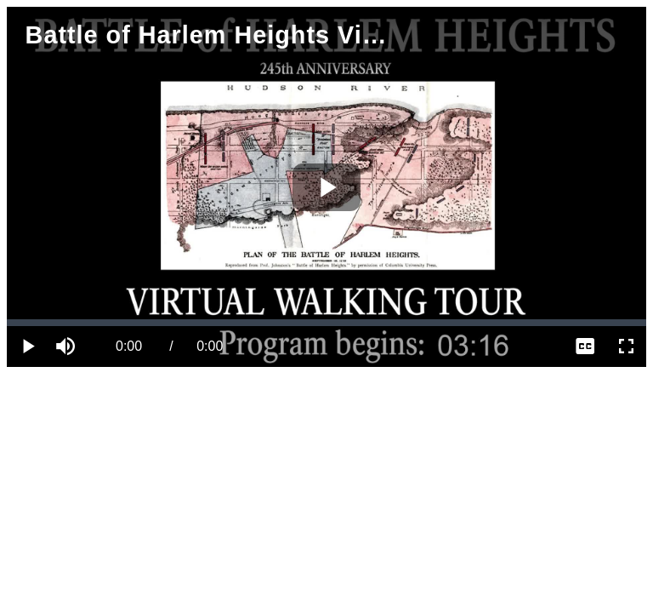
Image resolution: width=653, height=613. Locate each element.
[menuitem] (585, 346)
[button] (68, 346)
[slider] (326, 322)
